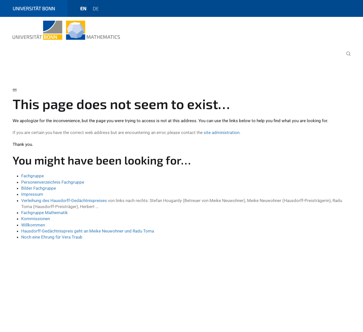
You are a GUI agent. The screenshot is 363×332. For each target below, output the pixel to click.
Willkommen (33, 224)
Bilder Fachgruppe (38, 188)
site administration (221, 132)
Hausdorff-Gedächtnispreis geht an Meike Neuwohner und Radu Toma (87, 231)
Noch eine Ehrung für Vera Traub (51, 237)
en (83, 8)
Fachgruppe (32, 175)
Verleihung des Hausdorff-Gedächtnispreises (64, 200)
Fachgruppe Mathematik (44, 212)
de (96, 8)
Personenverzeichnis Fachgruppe (52, 182)
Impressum (32, 194)
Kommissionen (35, 218)
